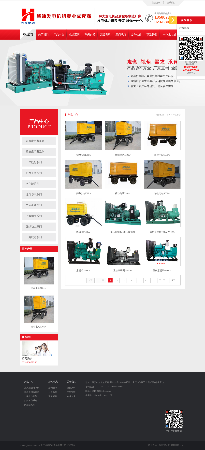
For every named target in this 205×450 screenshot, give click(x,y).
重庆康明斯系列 (35, 151)
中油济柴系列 (34, 205)
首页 (169, 114)
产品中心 (59, 34)
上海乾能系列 (34, 237)
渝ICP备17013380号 (103, 395)
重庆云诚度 (164, 445)
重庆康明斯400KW (162, 270)
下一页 (162, 280)
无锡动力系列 (34, 226)
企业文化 (71, 396)
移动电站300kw (162, 193)
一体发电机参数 (172, 34)
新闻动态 (121, 34)
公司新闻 (52, 392)
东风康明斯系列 (35, 141)
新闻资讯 (52, 387)
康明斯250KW (83, 270)
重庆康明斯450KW (122, 270)
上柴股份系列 (34, 162)
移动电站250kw (123, 193)
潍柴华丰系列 (34, 194)
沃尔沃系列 (32, 183)
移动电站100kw (38, 288)
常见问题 (52, 396)
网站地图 (175, 445)
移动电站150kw (162, 155)
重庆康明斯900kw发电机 (122, 232)
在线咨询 (156, 2)
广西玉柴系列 (34, 173)
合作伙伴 (136, 34)
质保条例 (71, 387)
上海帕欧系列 (34, 215)
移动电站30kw (83, 232)
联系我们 (171, 2)
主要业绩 (71, 392)
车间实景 (90, 34)
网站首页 (28, 34)
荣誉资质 (105, 34)
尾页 (173, 280)
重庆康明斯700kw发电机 (162, 232)
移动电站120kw (38, 326)
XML (182, 445)
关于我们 (43, 34)
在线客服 (184, 28)
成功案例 (74, 34)
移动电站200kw (83, 193)
